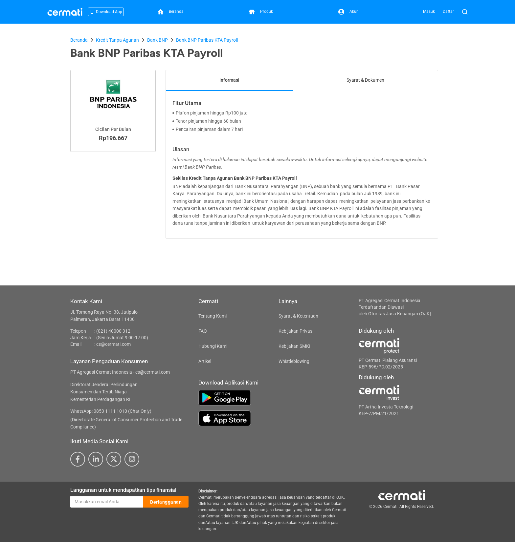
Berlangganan (166, 502)
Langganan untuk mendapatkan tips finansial (123, 490)
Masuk (429, 11)
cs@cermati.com (113, 344)
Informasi (229, 80)
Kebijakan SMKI (294, 346)
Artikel (204, 361)
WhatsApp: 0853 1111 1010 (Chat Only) (110, 411)
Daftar (448, 11)
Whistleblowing (294, 361)
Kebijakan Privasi (296, 331)
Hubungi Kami (212, 346)
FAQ (202, 331)
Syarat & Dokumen (365, 80)
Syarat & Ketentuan (298, 316)
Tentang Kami (212, 316)
